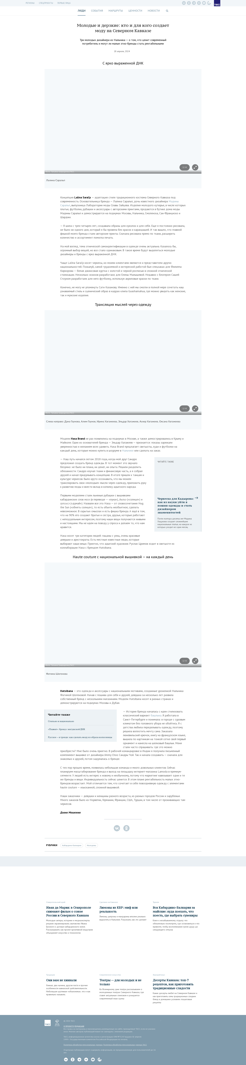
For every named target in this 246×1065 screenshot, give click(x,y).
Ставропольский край (55, 902)
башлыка (156, 715)
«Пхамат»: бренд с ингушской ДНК (66, 729)
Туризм (156, 902)
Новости (154, 10)
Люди (82, 10)
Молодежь (91, 845)
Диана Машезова (70, 812)
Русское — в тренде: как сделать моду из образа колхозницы (80, 737)
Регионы (30, 3)
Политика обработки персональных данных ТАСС (125, 1045)
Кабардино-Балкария (71, 845)
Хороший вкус (159, 975)
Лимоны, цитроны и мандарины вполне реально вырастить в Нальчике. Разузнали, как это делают (122, 918)
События (97, 10)
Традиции (50, 975)
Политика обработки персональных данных (83, 1045)
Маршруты (116, 10)
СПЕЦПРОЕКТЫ (46, 3)
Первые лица (64, 3)
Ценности (135, 10)
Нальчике (128, 450)
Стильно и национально (61, 721)
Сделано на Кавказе (108, 902)
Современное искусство (110, 975)
